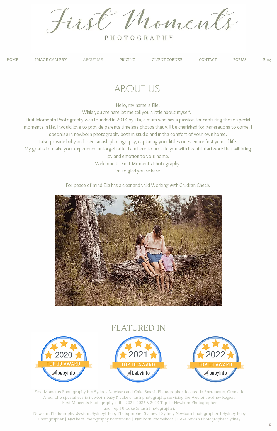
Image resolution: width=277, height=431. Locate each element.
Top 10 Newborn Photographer (188, 402)
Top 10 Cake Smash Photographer (143, 408)
